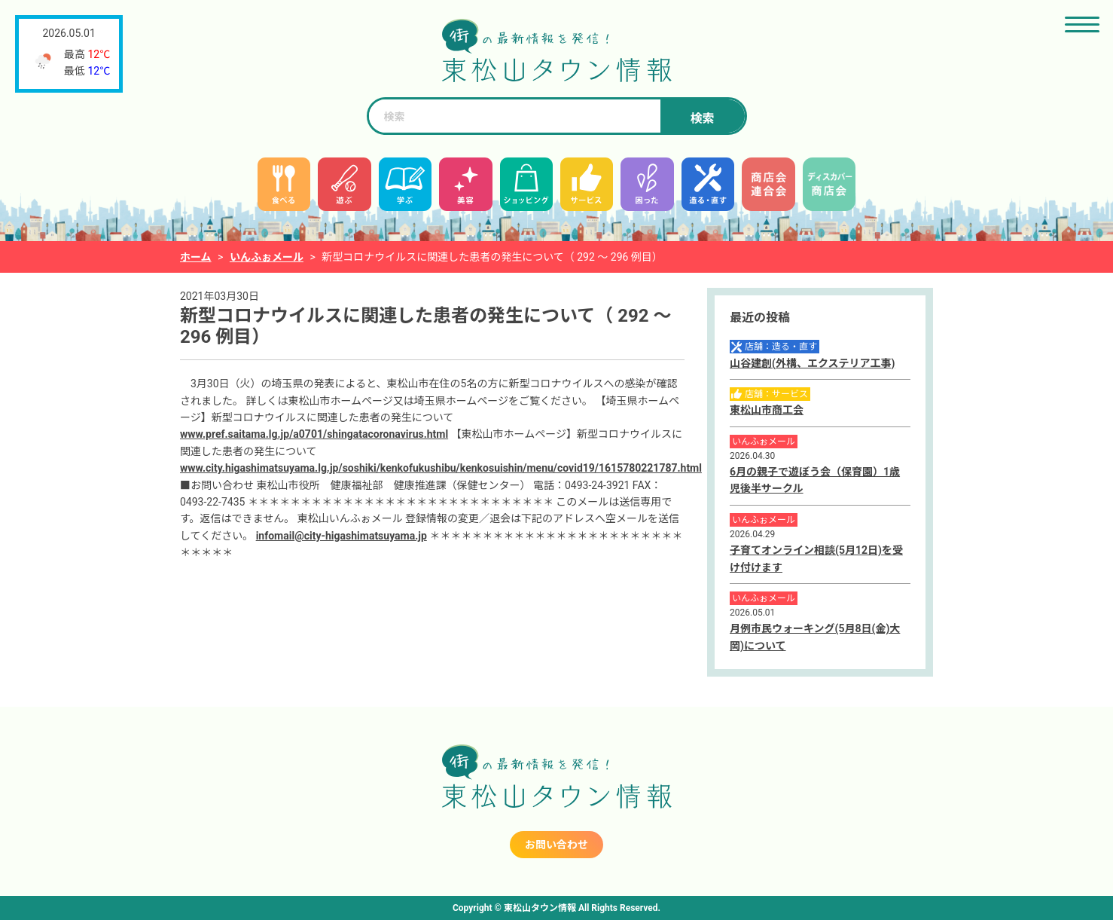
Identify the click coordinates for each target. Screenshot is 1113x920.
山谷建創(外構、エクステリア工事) (812, 363)
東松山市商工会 (766, 410)
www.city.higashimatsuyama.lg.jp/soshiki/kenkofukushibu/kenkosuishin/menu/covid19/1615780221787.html (441, 468)
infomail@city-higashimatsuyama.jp (341, 536)
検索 (702, 119)
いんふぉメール (266, 257)
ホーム (196, 257)
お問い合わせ (556, 845)
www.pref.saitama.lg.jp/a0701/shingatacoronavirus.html (314, 434)
